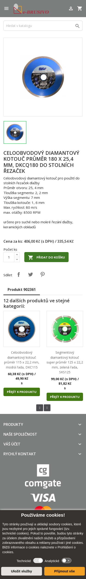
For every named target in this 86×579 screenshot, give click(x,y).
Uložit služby (21, 571)
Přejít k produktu (21, 392)
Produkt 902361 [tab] (22, 289)
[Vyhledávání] (43, 26)
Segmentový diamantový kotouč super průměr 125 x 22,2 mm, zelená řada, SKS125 (65, 362)
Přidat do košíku (46, 257)
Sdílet (18, 274)
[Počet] (8, 257)
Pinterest (42, 274)
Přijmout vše (64, 571)
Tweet (30, 274)
